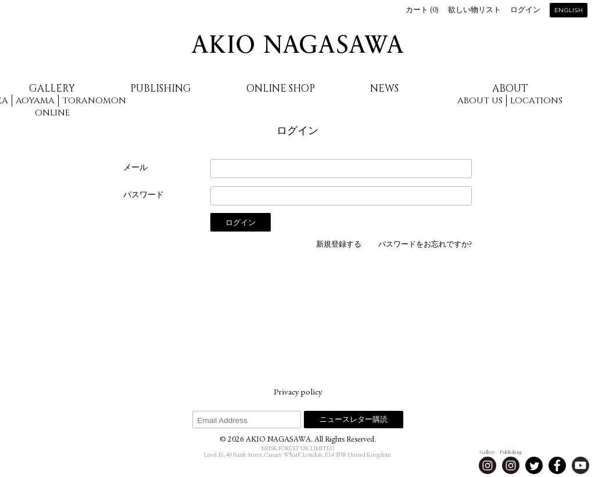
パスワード (143, 195)
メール (135, 168)
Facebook (557, 465)
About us (480, 101)
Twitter (534, 465)
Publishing (160, 88)
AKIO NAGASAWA (297, 44)
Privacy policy (298, 393)
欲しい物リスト (474, 11)
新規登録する (338, 245)
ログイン (525, 11)
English (568, 11)
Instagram (487, 465)
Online (52, 113)
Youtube (580, 465)
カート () (422, 11)
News (384, 88)
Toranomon (94, 101)
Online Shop (280, 88)
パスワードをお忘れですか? (425, 245)
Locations (536, 101)
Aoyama (35, 101)
